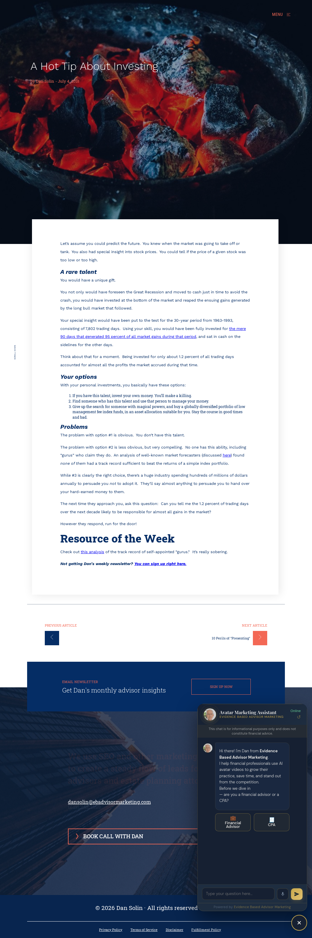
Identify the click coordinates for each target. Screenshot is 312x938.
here (227, 455)
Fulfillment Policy (206, 930)
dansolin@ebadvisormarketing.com (109, 802)
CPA (271, 822)
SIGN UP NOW (221, 686)
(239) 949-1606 (84, 793)
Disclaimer (174, 930)
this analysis (92, 552)
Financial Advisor (232, 822)
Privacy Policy (110, 930)
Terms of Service (144, 930)
